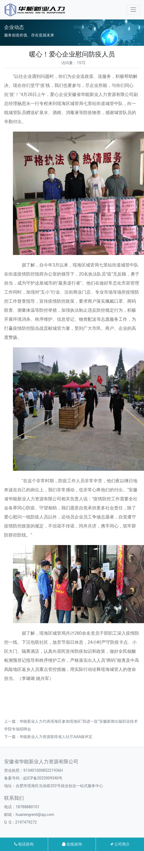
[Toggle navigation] (133, 10)
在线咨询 (72, 844)
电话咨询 (24, 844)
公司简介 (119, 844)
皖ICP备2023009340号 (42, 778)
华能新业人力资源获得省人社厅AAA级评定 (56, 736)
